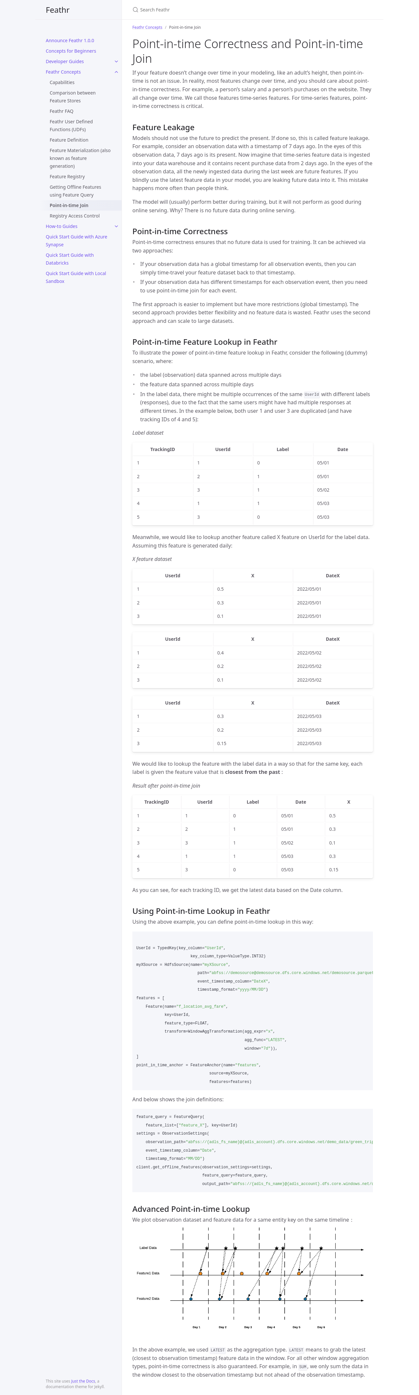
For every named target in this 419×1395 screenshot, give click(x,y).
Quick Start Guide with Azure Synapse (76, 241)
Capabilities (62, 82)
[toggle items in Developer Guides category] (116, 61)
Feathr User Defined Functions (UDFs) (71, 125)
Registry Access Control (75, 216)
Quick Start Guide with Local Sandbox (76, 277)
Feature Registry (67, 176)
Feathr (58, 9)
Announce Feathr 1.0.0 (70, 40)
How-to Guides (61, 226)
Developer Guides (65, 61)
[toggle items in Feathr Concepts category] (116, 72)
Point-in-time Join (69, 205)
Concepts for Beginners (71, 51)
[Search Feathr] (209, 9)
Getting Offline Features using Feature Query (75, 191)
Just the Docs (83, 1381)
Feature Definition (69, 140)
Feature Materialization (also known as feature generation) (80, 158)
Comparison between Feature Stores (73, 97)
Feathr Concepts (63, 72)
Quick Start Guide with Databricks (70, 259)
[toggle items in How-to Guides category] (116, 226)
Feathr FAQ (62, 111)
